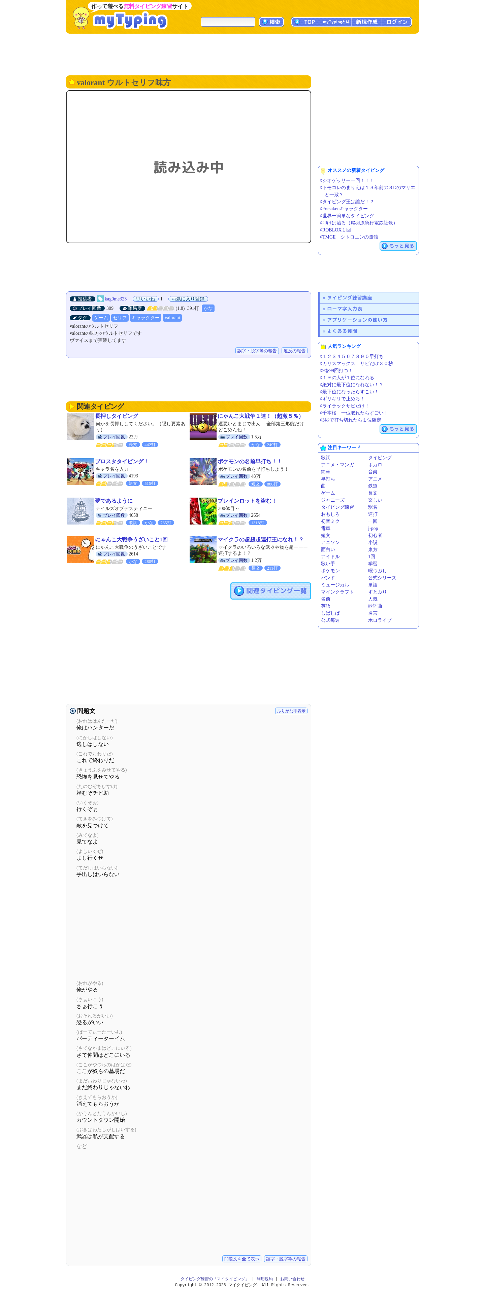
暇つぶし (377, 570)
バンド (328, 577)
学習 (373, 563)
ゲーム (101, 317)
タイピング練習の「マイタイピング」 (215, 1279)
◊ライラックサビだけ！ (344, 405)
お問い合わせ (292, 1279)
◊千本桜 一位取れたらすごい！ (354, 413)
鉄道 (373, 486)
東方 (373, 549)
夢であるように (114, 501)
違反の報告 (294, 350)
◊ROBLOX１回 (335, 229)
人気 (373, 599)
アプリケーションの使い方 (357, 319)
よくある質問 (342, 330)
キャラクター (145, 317)
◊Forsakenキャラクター (344, 208)
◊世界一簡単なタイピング (347, 215)
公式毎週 (330, 620)
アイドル (330, 556)
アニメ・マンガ (337, 464)
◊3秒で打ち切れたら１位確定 (350, 420)
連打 (373, 514)
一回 (373, 521)
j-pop (373, 528)
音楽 (373, 471)
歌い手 (328, 563)
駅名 (373, 507)
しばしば (330, 613)
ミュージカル (335, 584)
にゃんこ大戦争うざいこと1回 (131, 539)
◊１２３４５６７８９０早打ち (352, 356)
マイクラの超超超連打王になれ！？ (261, 539)
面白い (328, 549)
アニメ (375, 478)
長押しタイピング (116, 416)
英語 (325, 606)
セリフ (120, 317)
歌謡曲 (375, 606)
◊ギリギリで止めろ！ (342, 398)
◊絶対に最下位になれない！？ (352, 384)
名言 (373, 613)
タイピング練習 (337, 507)
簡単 (325, 471)
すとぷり (377, 592)
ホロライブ (380, 620)
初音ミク (330, 521)
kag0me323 (116, 298)
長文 (373, 493)
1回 (371, 556)
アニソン (330, 542)
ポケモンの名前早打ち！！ (250, 461)
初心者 (375, 535)
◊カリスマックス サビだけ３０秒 (356, 363)
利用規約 (265, 1279)
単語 (373, 584)
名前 (325, 599)
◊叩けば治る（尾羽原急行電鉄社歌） (359, 222)
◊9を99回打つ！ (336, 370)
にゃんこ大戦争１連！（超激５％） (261, 416)
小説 (373, 542)
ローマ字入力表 (344, 308)
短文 (325, 535)
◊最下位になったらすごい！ (349, 391)
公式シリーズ (382, 577)
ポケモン (330, 570)
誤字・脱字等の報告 (257, 350)
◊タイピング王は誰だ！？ (347, 201)
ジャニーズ (333, 500)
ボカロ (375, 464)
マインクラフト (337, 592)
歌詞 (325, 457)
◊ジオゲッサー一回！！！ (347, 180)
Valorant (172, 317)
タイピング (380, 457)
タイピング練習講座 (349, 297)
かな (208, 308)
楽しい (375, 500)
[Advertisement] (242, 54)
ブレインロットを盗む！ (247, 501)
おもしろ (330, 514)
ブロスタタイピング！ (122, 461)
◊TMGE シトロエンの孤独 (349, 237)
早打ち (328, 478)
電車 (325, 528)
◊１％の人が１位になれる (347, 377)
